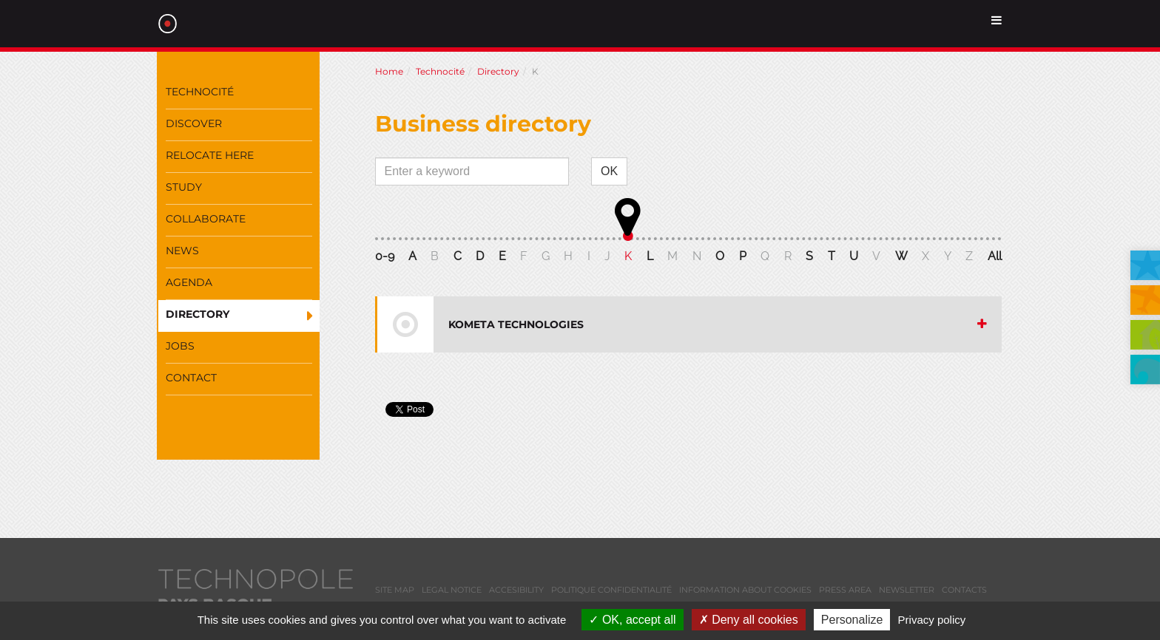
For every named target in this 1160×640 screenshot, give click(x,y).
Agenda (189, 282)
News (182, 250)
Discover (194, 123)
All (995, 256)
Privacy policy (932, 619)
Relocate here (210, 155)
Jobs (180, 346)
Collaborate (206, 218)
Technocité (200, 91)
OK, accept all (632, 619)
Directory (197, 314)
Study (184, 187)
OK (609, 171)
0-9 (384, 256)
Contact (191, 377)
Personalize (852, 619)
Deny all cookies (748, 619)
